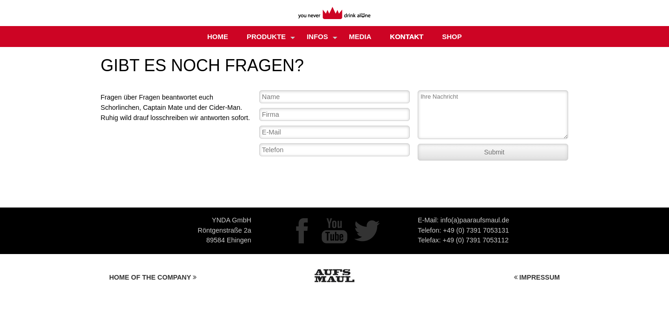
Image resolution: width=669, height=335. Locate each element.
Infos (322, 37)
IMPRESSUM (537, 277)
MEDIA (360, 36)
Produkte (271, 37)
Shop (452, 36)
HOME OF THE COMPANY (153, 277)
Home (217, 36)
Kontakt (406, 36)
